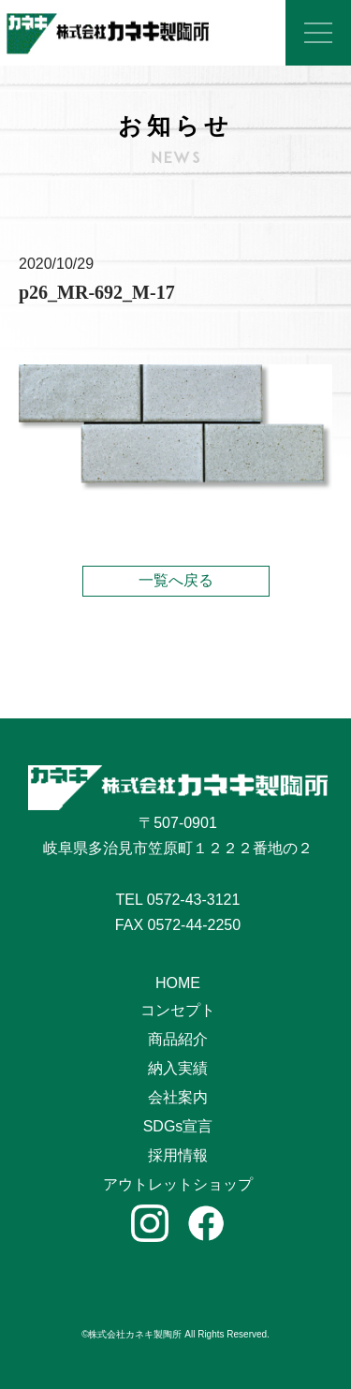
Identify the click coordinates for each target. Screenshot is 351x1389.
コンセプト (177, 1010)
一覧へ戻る (176, 580)
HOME (177, 983)
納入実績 (178, 1068)
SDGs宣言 (178, 1126)
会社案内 (178, 1097)
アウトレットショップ (178, 1184)
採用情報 (178, 1155)
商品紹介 (178, 1039)
